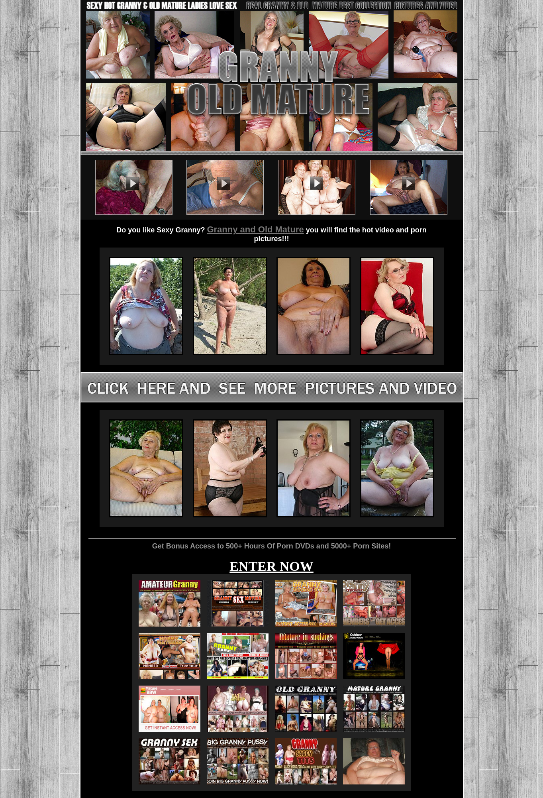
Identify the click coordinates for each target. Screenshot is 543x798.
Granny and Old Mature (255, 229)
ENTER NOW (271, 566)
